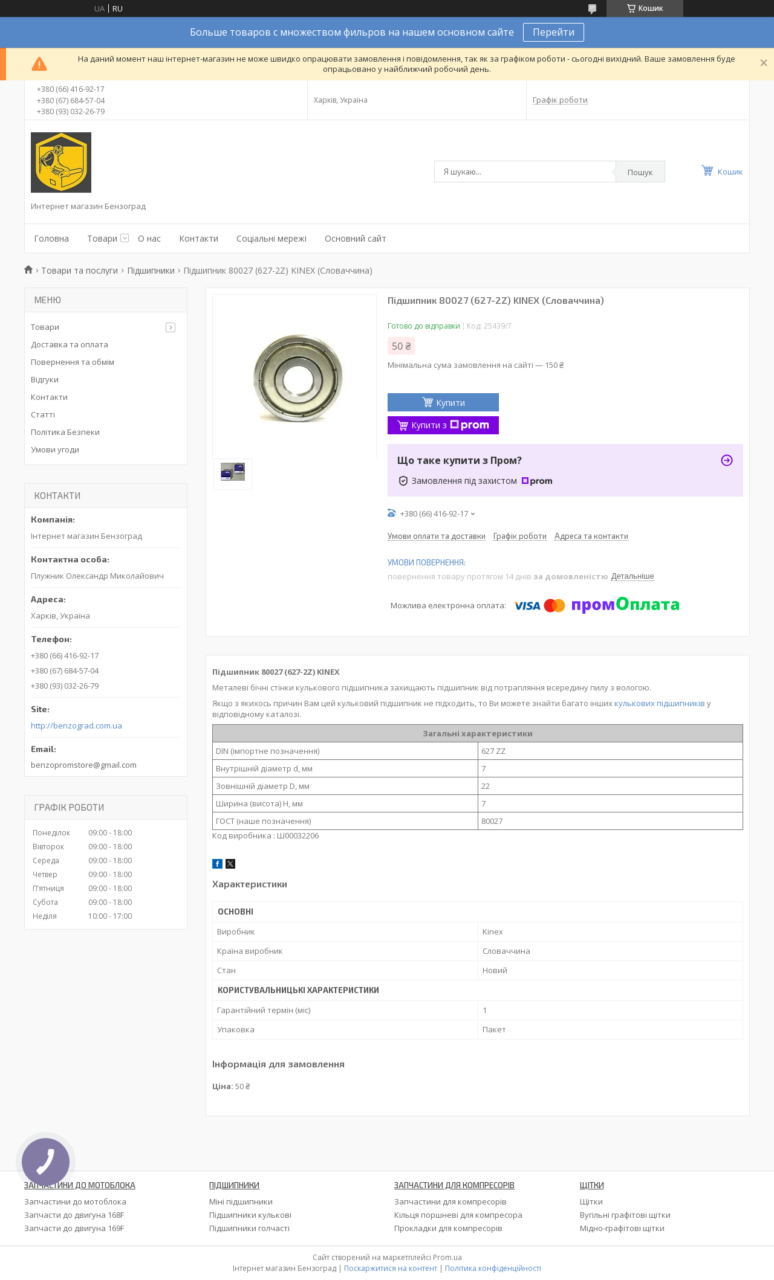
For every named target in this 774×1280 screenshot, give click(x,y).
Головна (51, 238)
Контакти (198, 238)
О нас (149, 238)
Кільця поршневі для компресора (458, 1214)
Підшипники (151, 270)
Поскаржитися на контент (390, 1268)
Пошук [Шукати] (640, 172)
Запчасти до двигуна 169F (74, 1228)
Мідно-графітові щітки (622, 1228)
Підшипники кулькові (250, 1214)
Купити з (450, 425)
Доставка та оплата (69, 344)
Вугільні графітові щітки (625, 1214)
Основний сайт (355, 238)
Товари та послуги (79, 270)
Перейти (553, 32)
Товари (102, 238)
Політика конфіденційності (493, 1268)
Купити (450, 402)
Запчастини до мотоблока (75, 1201)
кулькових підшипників (659, 703)
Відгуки (45, 379)
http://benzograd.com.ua (76, 726)
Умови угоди (55, 449)
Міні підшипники (241, 1201)
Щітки (591, 1201)
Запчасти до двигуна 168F (74, 1214)
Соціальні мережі (271, 238)
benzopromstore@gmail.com (84, 764)
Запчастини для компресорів (450, 1201)
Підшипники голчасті (249, 1228)
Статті (43, 414)
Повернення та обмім (72, 361)
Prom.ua (447, 1257)
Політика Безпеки (65, 431)
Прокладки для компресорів (448, 1228)
